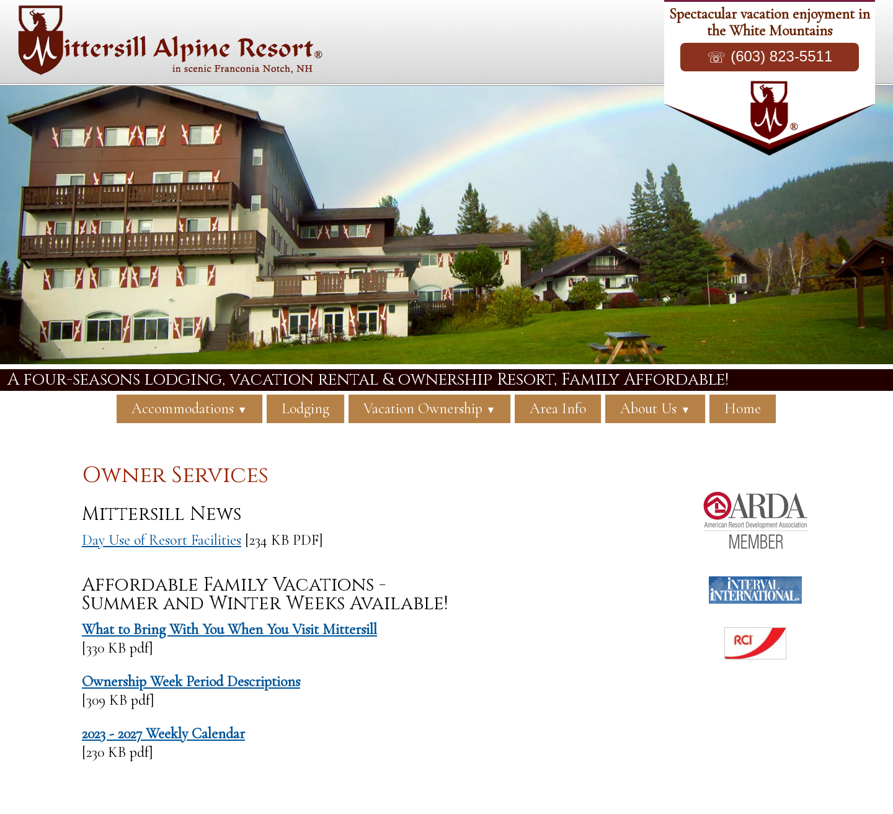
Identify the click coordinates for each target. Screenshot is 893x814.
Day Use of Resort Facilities (161, 540)
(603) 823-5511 (781, 56)
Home (742, 409)
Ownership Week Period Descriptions (191, 682)
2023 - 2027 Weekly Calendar (163, 734)
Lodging (305, 409)
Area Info (558, 409)
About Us (655, 409)
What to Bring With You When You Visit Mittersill (229, 629)
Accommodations (189, 409)
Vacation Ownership (429, 409)
